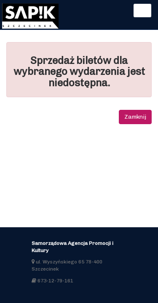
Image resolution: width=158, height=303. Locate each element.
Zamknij (135, 116)
